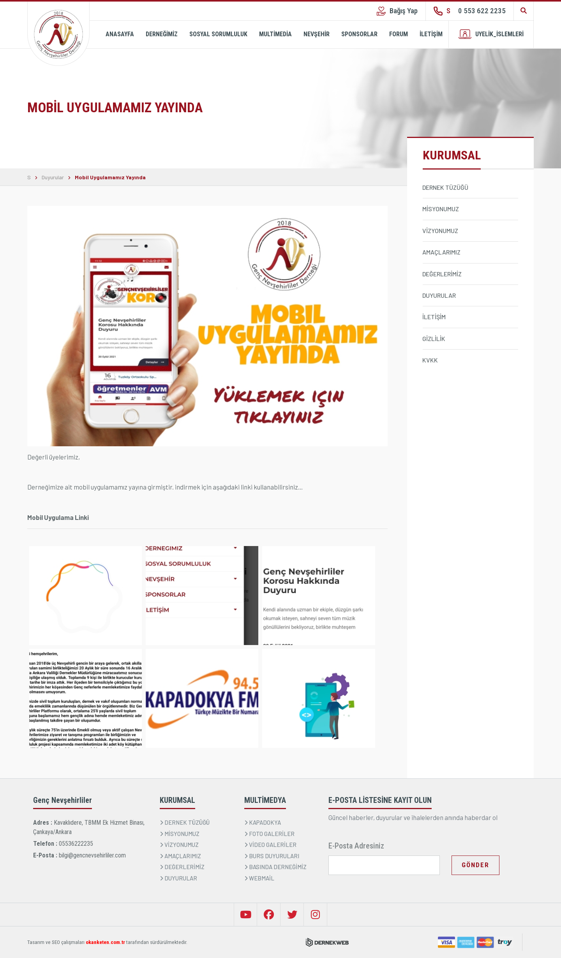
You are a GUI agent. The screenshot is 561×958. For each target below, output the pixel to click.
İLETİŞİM (431, 34)
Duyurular (53, 177)
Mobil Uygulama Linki (58, 517)
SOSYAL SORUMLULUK (218, 34)
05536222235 (76, 843)
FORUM (398, 34)
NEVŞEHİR (316, 34)
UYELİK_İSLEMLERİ (491, 34)
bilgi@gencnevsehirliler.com (92, 855)
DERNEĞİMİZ (162, 34)
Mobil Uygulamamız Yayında (110, 177)
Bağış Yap (397, 11)
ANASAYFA (120, 34)
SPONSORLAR (359, 34)
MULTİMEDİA (275, 34)
